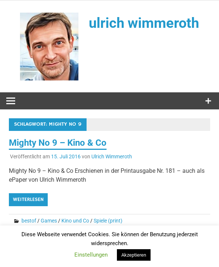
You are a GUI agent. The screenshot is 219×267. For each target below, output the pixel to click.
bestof (28, 221)
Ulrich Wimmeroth (111, 156)
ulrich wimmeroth (144, 23)
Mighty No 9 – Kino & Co (58, 143)
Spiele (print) (108, 221)
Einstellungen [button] (91, 254)
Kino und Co (75, 221)
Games (49, 221)
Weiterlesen (28, 199)
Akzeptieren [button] (133, 255)
